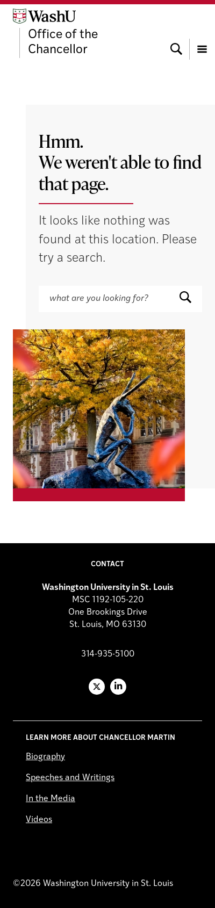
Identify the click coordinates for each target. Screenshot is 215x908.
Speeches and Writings (70, 778)
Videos (39, 820)
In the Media (50, 799)
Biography (45, 757)
